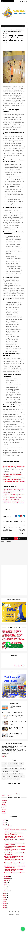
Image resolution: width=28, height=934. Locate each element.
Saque (17, 789)
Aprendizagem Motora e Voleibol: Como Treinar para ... (13, 851)
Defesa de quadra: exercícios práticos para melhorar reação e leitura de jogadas (13, 666)
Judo (2, 825)
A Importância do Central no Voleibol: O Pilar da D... (14, 868)
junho (6, 902)
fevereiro (7, 908)
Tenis (3, 829)
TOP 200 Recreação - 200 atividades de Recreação (16, 734)
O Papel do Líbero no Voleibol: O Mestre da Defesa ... (13, 855)
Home (4, 32)
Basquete (4, 818)
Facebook (4, 774)
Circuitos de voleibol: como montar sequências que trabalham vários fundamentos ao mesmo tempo (13, 654)
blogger (15, 557)
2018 (4, 921)
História (19, 784)
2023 (4, 911)
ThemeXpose (16, 932)
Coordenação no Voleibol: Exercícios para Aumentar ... (14, 884)
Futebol (3, 820)
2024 (4, 842)
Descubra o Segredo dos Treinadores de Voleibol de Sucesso (16, 753)
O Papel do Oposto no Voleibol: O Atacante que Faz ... (13, 888)
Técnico (15, 791)
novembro (7, 846)
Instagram (4, 773)
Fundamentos (11, 784)
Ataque (4, 781)
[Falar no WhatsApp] (23, 929)
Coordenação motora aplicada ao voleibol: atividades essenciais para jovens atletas (13, 662)
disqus (19, 557)
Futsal (3, 822)
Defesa (21, 781)
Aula (10, 781)
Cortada (15, 781)
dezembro (7, 844)
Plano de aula (13, 786)
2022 (4, 913)
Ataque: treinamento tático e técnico (12, 730)
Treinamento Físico (7, 794)
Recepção (5, 789)
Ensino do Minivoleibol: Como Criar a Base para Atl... (14, 865)
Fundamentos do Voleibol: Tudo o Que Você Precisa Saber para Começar (16, 741)
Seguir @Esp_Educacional (10, 812)
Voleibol (3, 831)
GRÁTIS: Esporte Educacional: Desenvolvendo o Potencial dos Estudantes (12, 491)
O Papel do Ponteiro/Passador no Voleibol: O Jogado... (13, 878)
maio (5, 904)
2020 (4, 917)
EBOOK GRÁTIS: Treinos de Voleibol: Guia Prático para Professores (11, 497)
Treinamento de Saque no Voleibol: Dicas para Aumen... (14, 858)
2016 (4, 925)
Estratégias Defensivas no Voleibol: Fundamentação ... (14, 881)
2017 (4, 923)
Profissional (22, 786)
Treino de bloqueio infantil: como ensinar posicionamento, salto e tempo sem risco (14, 658)
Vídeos (17, 797)
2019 (4, 919)
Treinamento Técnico (8, 797)
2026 (4, 838)
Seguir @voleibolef (19, 684)
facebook (24, 557)
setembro (7, 896)
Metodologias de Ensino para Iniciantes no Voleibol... (15, 848)
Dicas (4, 784)
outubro (6, 894)
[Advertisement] (14, 599)
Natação (3, 827)
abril (5, 906)
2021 (4, 915)
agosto (6, 898)
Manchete (5, 786)
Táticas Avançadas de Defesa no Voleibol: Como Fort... (13, 875)
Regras (12, 789)
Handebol (4, 824)
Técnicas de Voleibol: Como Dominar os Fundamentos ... (14, 891)
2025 (4, 840)
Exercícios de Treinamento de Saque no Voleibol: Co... (14, 861)
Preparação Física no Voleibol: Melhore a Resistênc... (15, 871)
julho (5, 900)
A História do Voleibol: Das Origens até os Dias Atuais (16, 746)
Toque (20, 791)
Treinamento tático (19, 794)
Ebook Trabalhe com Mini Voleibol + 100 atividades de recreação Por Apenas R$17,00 (13, 509)
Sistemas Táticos (7, 791)
